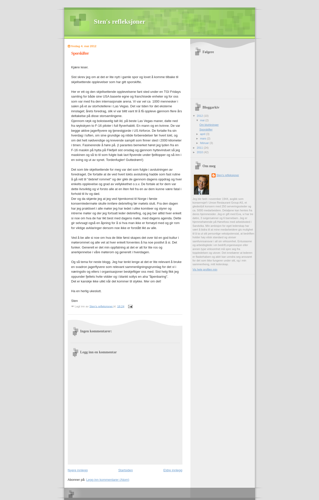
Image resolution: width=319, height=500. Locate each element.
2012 (200, 115)
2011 (200, 147)
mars (203, 138)
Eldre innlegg (172, 470)
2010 (200, 152)
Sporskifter (206, 129)
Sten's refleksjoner (120, 21)
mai (202, 120)
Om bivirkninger (209, 124)
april (203, 133)
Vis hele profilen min (205, 269)
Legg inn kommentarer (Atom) (107, 480)
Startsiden (125, 470)
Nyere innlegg (78, 470)
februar (205, 142)
